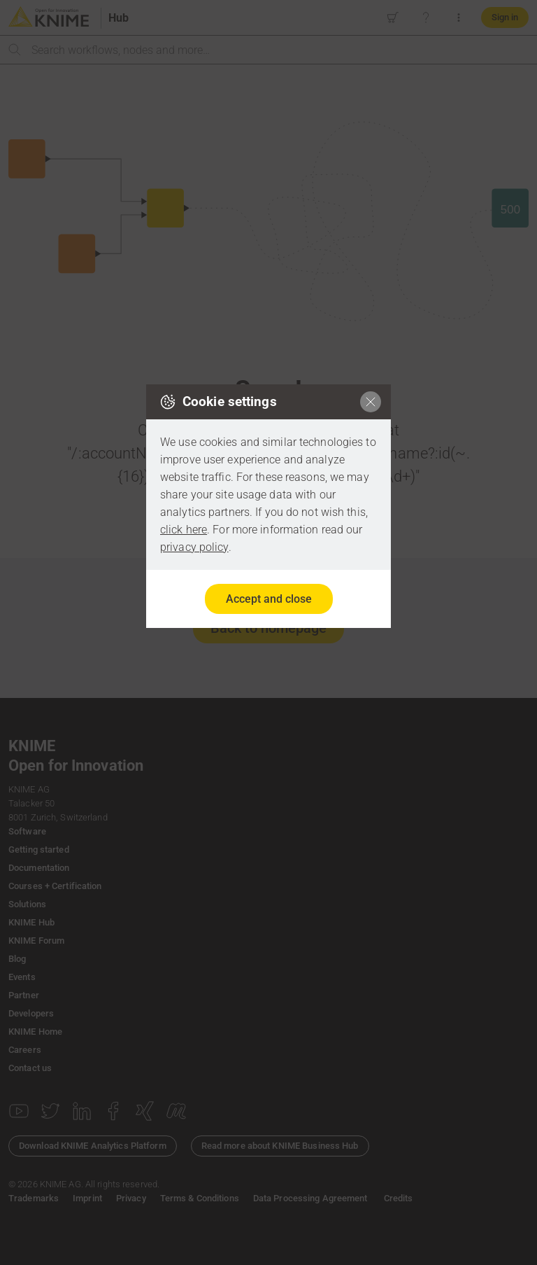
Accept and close (269, 599)
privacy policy (194, 547)
